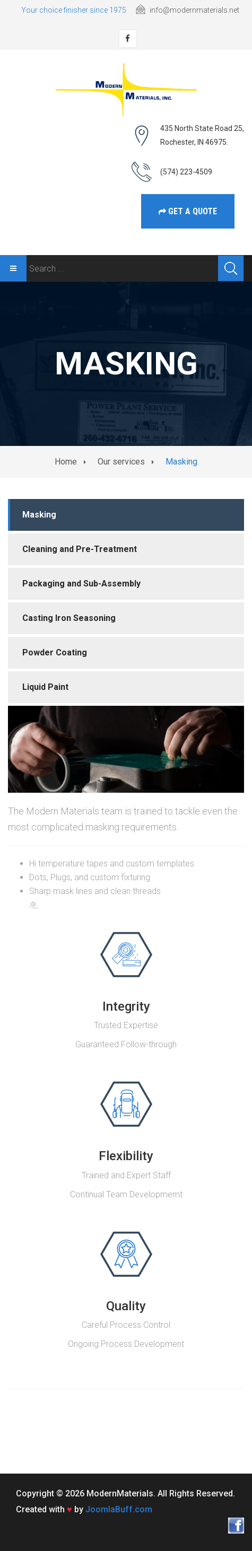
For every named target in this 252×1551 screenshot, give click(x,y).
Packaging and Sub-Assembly (81, 584)
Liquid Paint (45, 687)
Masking (39, 515)
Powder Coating (54, 652)
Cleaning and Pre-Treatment (79, 549)
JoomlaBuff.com (118, 1509)
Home (66, 462)
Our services (121, 462)
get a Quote (188, 211)
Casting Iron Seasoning (69, 618)
